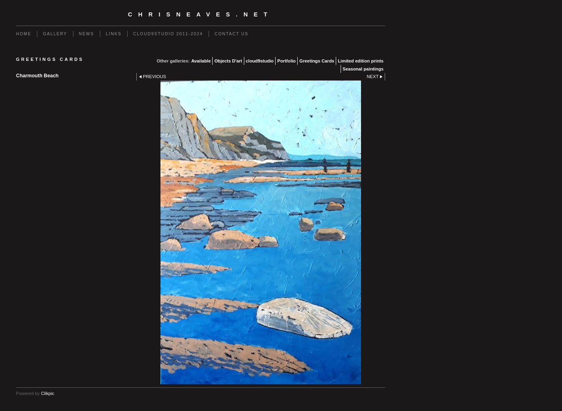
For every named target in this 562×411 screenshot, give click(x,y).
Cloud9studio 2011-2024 (168, 34)
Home (23, 34)
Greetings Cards (316, 60)
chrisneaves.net (200, 14)
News (86, 34)
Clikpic (47, 393)
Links (114, 34)
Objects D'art (228, 60)
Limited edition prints (360, 60)
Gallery (55, 34)
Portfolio (286, 60)
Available (201, 60)
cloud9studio (260, 60)
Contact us (232, 34)
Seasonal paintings (363, 68)
